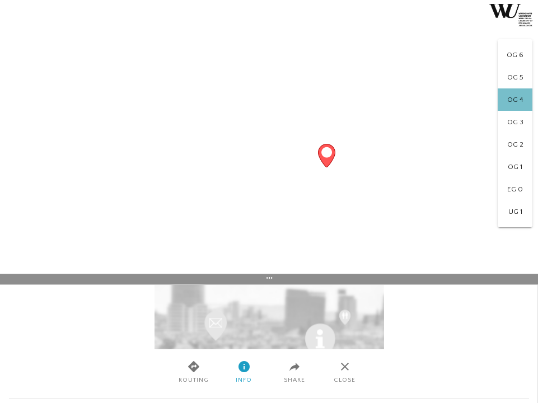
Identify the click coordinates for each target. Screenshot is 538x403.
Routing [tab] (194, 371)
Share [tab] (294, 371)
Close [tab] (344, 371)
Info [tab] (244, 371)
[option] (515, 55)
